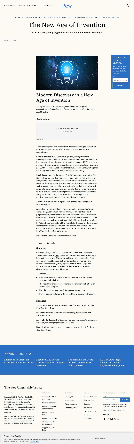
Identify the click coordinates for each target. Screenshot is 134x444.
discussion (51, 236)
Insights (68, 393)
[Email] (120, 80)
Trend (76, 157)
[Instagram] (108, 419)
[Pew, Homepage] (67, 5)
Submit (120, 85)
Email (114, 76)
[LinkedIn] (111, 419)
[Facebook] (104, 419)
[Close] (130, 438)
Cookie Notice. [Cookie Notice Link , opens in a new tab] (34, 442)
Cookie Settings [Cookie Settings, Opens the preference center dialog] (100, 438)
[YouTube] (118, 419)
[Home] (23, 387)
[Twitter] (115, 419)
